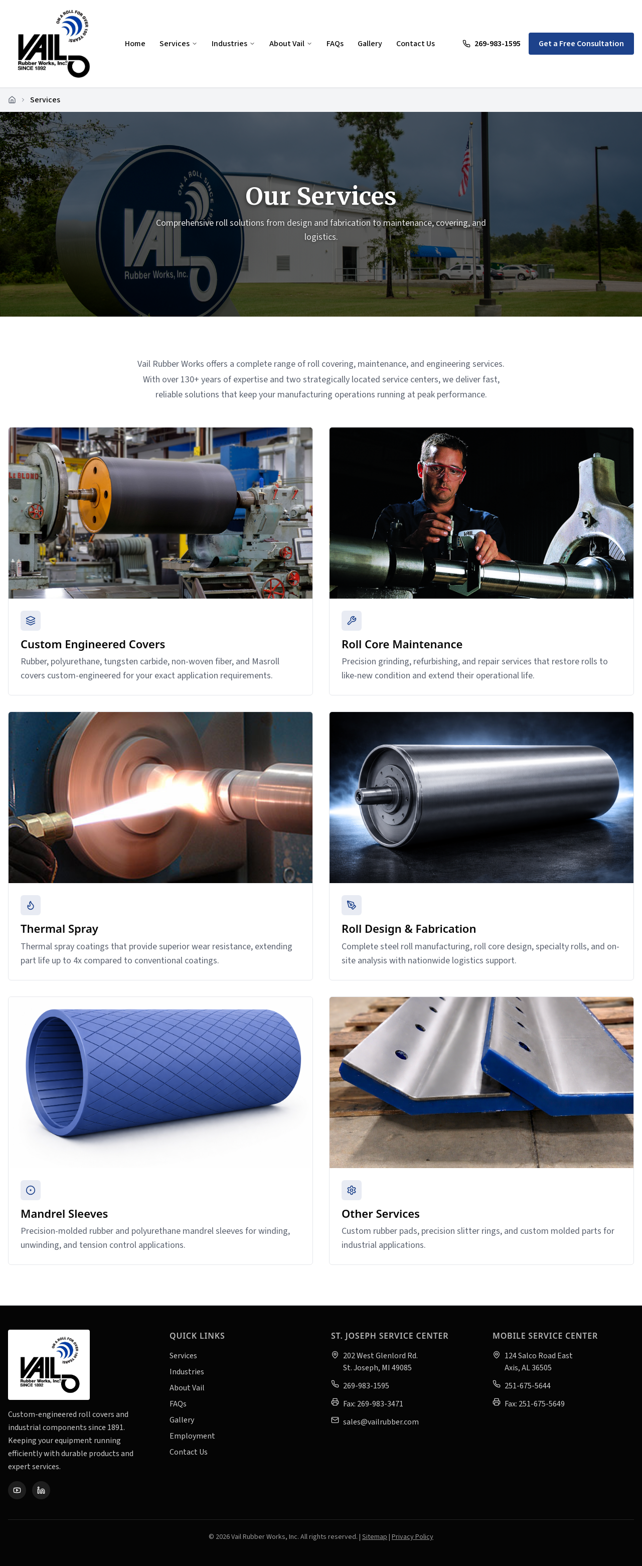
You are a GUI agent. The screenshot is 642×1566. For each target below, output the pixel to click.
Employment (192, 1436)
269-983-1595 (491, 43)
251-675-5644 (528, 1385)
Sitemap (374, 1537)
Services (178, 43)
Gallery (370, 43)
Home (135, 43)
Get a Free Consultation (581, 43)
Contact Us (415, 43)
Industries (233, 43)
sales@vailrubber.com (381, 1422)
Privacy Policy (412, 1537)
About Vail (290, 43)
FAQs (335, 43)
